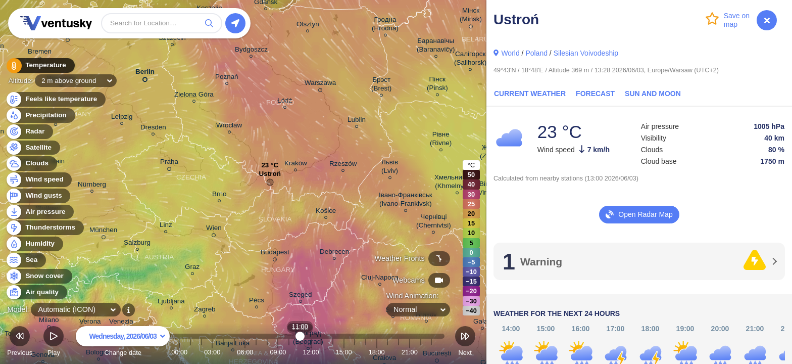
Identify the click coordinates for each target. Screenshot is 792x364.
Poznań (226, 78)
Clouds (31, 163)
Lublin (357, 121)
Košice (326, 212)
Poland (536, 53)
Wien (214, 229)
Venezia (121, 322)
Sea (25, 260)
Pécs (256, 301)
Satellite (33, 148)
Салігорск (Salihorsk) (470, 59)
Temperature (40, 65)
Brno (219, 195)
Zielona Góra (194, 95)
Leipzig (122, 118)
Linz (166, 226)
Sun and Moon (653, 93)
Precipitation (40, 115)
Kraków (295, 164)
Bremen (40, 53)
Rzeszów (343, 165)
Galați (482, 322)
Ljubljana (171, 302)
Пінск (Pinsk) (437, 85)
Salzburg (137, 244)
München (103, 231)
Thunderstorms (44, 227)
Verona (90, 322)
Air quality (36, 292)
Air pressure (40, 212)
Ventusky (54, 23)
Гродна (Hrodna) (385, 25)
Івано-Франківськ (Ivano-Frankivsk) (405, 200)
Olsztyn (307, 25)
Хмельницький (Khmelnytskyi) (457, 183)
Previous (19, 342)
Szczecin (172, 39)
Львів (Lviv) (389, 167)
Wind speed (39, 179)
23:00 (431, 352)
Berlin (145, 73)
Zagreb (205, 310)
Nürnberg (92, 185)
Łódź (284, 102)
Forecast (595, 93)
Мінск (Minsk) (471, 16)
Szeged (300, 296)
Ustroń (270, 176)
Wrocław (229, 126)
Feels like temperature (55, 99)
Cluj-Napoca (380, 279)
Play (53, 342)
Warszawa (320, 84)
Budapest (275, 253)
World (510, 53)
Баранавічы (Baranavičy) (436, 46)
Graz (192, 268)
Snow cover (39, 276)
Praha (169, 163)
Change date (123, 342)
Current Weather (530, 93)
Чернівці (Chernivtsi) (433, 222)
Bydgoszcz (251, 51)
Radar (29, 131)
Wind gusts (38, 196)
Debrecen (334, 253)
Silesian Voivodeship (586, 53)
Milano (49, 321)
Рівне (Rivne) (441, 140)
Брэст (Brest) (381, 85)
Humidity (34, 244)
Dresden (153, 128)
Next (465, 342)
